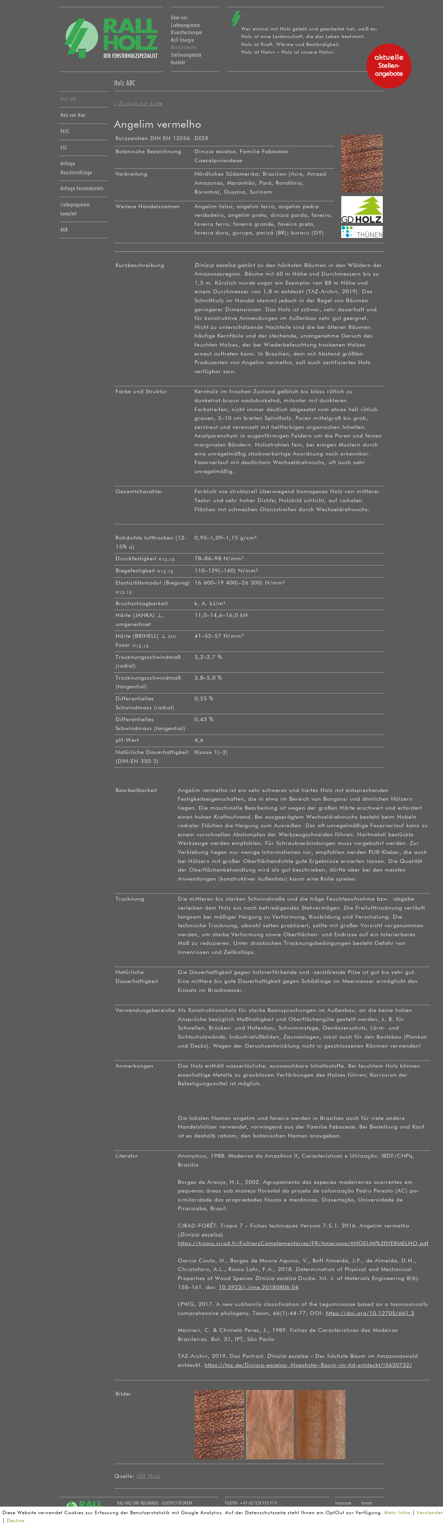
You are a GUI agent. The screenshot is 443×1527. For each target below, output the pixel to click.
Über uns (179, 17)
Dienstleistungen (186, 32)
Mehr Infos (397, 1512)
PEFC (65, 131)
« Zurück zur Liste (138, 104)
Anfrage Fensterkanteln (82, 188)
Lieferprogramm (185, 25)
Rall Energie (182, 40)
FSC (64, 147)
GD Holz (149, 1476)
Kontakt (178, 62)
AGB (64, 229)
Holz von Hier (73, 115)
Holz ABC (69, 99)
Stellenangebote (186, 55)
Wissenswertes (184, 47)
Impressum (343, 1503)
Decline (16, 1520)
